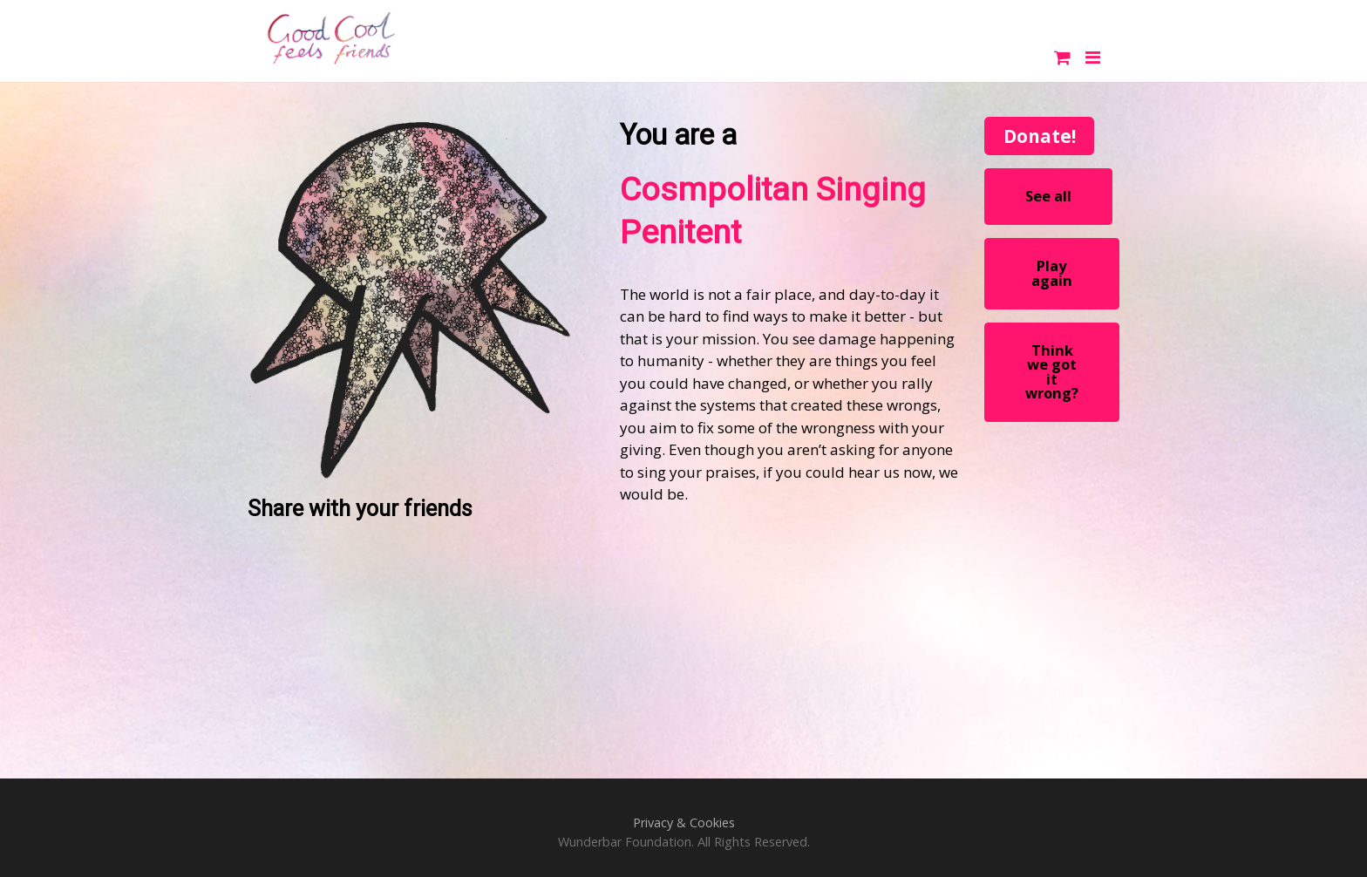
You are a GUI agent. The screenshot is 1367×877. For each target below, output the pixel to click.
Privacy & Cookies (684, 822)
